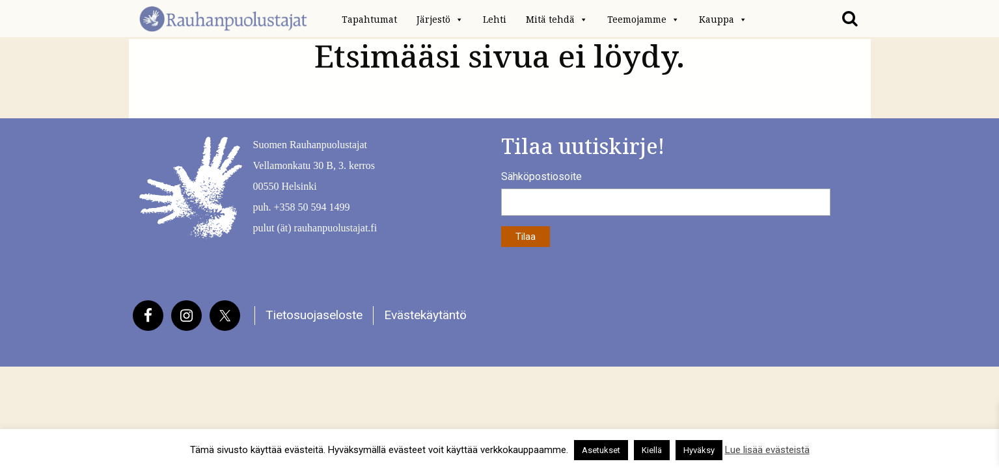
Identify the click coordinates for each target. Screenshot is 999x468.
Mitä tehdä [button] (557, 19)
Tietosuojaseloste (314, 314)
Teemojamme (643, 19)
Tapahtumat (369, 19)
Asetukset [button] (601, 450)
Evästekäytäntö (425, 314)
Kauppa (723, 19)
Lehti (494, 19)
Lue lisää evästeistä (767, 450)
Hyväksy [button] (699, 450)
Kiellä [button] (652, 450)
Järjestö (440, 19)
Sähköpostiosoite (541, 176)
